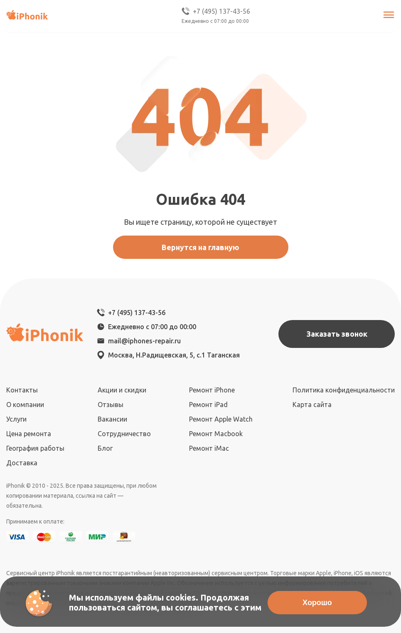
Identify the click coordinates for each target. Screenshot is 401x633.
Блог (105, 448)
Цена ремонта (28, 433)
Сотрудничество (124, 433)
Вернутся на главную (200, 247)
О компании (25, 404)
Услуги (16, 419)
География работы (35, 448)
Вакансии (112, 419)
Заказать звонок (336, 334)
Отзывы (110, 404)
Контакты (22, 390)
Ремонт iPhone (212, 390)
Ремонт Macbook (216, 433)
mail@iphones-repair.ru (144, 341)
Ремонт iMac (209, 448)
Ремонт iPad (208, 404)
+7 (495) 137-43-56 (215, 11)
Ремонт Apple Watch (221, 419)
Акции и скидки (122, 390)
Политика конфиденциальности (344, 390)
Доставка (21, 463)
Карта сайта (312, 404)
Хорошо (317, 602)
